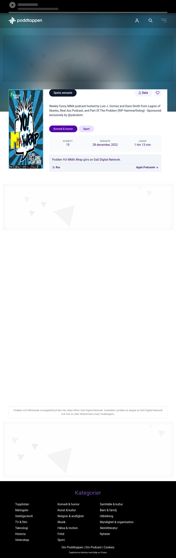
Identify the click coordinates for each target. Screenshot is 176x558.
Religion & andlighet (70, 516)
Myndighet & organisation (117, 522)
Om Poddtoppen (72, 547)
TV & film (21, 522)
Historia (20, 534)
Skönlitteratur (109, 528)
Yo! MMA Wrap (73, 159)
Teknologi (21, 528)
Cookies (109, 547)
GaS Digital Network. (107, 159)
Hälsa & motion (67, 528)
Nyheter (105, 534)
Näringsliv (21, 510)
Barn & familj (108, 510)
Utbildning (106, 516)
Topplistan (22, 504)
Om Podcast (93, 547)
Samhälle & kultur (111, 504)
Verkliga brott (24, 516)
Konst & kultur (66, 510)
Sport (86, 128)
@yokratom (75, 115)
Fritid (60, 534)
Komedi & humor (63, 128)
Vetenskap (22, 540)
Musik (61, 522)
